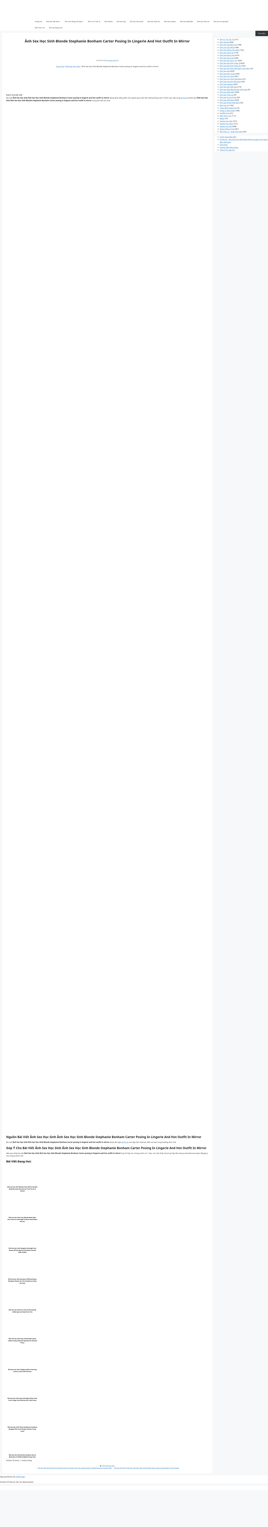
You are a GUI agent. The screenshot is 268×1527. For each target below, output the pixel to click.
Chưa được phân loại (228, 108)
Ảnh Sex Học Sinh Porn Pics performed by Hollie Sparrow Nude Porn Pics (22, 1311)
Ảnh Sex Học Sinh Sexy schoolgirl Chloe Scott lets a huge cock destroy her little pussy (22, 1399)
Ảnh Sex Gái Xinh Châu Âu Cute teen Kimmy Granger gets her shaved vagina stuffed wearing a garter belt (75, 1468)
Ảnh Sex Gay (121, 21)
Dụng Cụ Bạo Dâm (227, 110)
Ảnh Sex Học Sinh (73, 66)
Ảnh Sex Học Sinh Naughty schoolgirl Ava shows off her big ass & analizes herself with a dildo (22, 1250)
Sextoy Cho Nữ (226, 126)
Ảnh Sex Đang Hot (55, 28)
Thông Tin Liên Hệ (227, 150)
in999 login (20, 1476)
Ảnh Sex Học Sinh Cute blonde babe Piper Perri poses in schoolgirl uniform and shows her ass (22, 1219)
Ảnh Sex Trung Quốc (221, 21)
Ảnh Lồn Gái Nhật (227, 47)
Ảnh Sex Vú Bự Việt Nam (230, 102)
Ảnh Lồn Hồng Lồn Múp (74, 21)
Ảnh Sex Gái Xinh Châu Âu (230, 66)
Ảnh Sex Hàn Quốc (136, 21)
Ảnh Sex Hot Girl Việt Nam (230, 81)
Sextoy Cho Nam (226, 124)
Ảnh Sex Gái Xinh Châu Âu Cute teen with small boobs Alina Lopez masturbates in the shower (146, 1468)
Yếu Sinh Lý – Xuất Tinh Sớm (231, 131)
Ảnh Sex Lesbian (170, 21)
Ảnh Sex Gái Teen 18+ (228, 60)
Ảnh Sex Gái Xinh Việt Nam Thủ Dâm (235, 68)
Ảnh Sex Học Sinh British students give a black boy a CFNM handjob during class (22, 1456)
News (222, 118)
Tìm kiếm (261, 33)
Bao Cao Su (224, 105)
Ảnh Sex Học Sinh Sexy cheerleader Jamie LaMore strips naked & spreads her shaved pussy (22, 1341)
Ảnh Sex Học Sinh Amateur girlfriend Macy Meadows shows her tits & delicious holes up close (22, 1281)
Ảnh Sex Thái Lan (203, 21)
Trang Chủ (38, 21)
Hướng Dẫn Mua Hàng (229, 147)
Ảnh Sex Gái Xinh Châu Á (230, 63)
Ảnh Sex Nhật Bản (186, 21)
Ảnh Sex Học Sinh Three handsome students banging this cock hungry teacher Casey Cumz (22, 1429)
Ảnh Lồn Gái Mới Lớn (228, 45)
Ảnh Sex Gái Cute (227, 58)
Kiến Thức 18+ (40, 28)
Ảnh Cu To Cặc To (94, 21)
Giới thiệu (224, 145)
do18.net (184, 98)
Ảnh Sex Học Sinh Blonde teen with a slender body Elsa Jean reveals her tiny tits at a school (22, 1189)
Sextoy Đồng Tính (227, 129)
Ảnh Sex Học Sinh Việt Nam (231, 79)
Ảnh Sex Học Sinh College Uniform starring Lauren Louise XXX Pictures (22, 1370)
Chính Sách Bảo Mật (228, 137)
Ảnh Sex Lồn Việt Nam (229, 87)
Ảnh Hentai (108, 21)
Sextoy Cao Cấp (226, 121)
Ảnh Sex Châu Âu (153, 21)
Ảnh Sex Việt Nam (53, 21)
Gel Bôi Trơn (225, 113)
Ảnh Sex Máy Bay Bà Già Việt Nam (234, 89)
